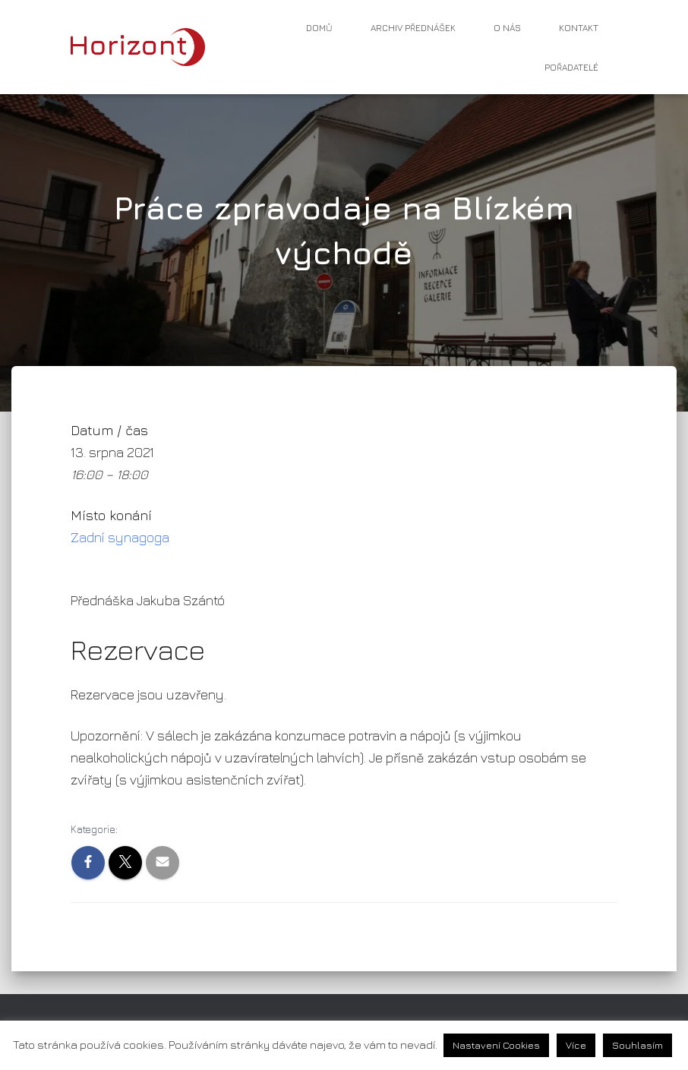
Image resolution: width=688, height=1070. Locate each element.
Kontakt (578, 27)
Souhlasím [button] (637, 1045)
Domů (319, 27)
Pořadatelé (571, 67)
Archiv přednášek (413, 27)
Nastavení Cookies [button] (496, 1045)
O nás (507, 27)
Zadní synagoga (120, 537)
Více (576, 1045)
